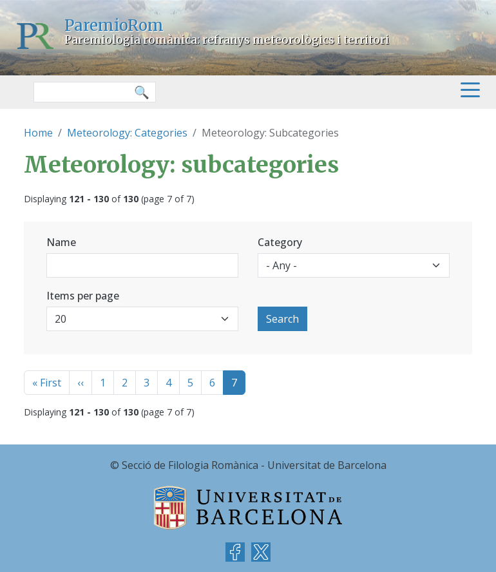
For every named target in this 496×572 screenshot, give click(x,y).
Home (38, 133)
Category (280, 242)
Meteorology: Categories (127, 133)
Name (61, 242)
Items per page (82, 296)
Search (282, 319)
